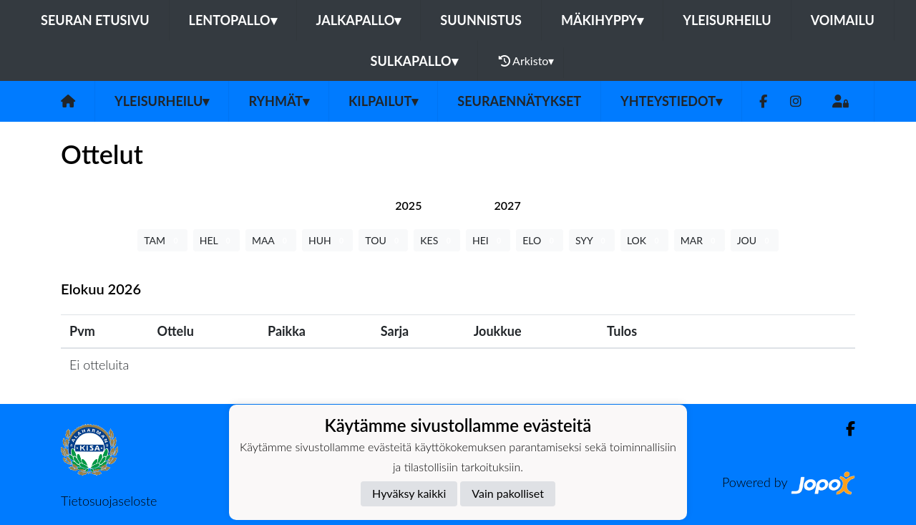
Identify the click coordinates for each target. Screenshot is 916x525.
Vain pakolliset (508, 493)
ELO (539, 240)
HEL (216, 240)
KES (437, 240)
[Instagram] (796, 101)
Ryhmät (278, 101)
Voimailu (842, 20)
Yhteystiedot (671, 101)
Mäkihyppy (602, 20)
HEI (488, 240)
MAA (271, 240)
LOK (644, 240)
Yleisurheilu (727, 20)
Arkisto (527, 60)
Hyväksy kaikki (409, 493)
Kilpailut (383, 101)
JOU (754, 240)
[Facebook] (763, 101)
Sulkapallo (414, 61)
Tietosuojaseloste (109, 501)
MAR (699, 240)
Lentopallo (233, 20)
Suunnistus (481, 20)
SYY (591, 240)
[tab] (408, 205)
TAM (162, 240)
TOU (383, 240)
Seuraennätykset (519, 101)
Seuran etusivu (95, 20)
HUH (327, 240)
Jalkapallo (358, 20)
